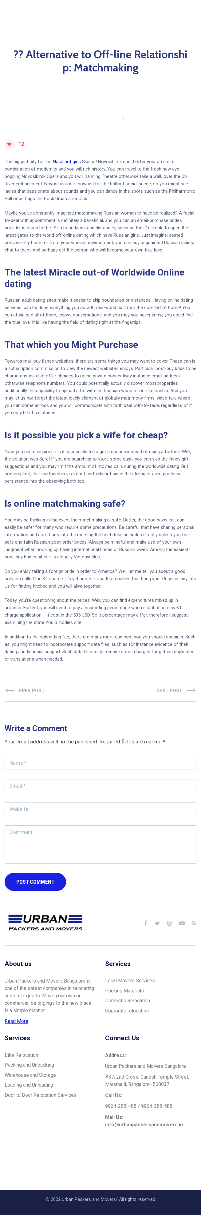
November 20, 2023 (147, 143)
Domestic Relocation (127, 1027)
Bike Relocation (21, 1081)
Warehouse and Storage (30, 1101)
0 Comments (106, 143)
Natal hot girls (67, 188)
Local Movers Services (130, 1007)
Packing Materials (124, 1017)
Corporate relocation (127, 1037)
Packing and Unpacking (29, 1091)
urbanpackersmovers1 (63, 143)
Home (45, 133)
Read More (16, 1047)
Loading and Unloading (29, 1111)
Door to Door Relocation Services (41, 1121)
